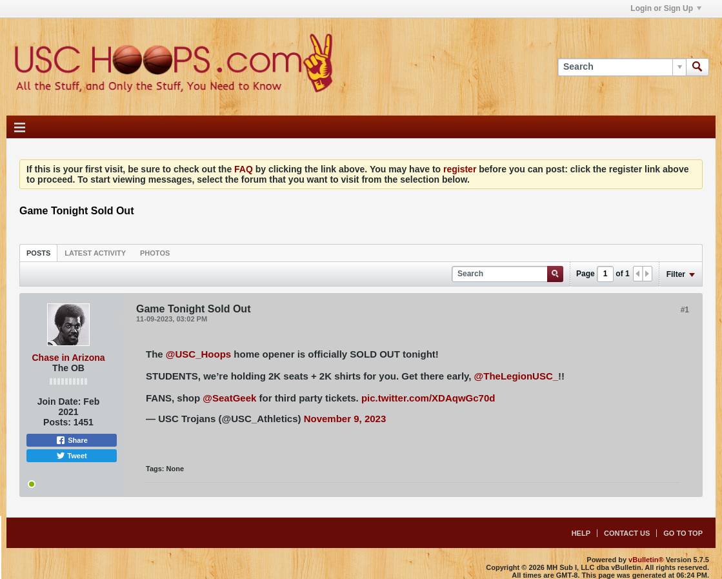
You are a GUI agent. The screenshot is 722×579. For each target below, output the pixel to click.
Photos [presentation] (155, 253)
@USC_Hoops (198, 354)
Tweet (71, 455)
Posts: (57, 422)
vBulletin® (646, 560)
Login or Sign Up (665, 8)
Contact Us (627, 533)
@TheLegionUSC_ (516, 376)
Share (71, 440)
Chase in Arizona (68, 357)
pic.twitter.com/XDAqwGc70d (428, 397)
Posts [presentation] (38, 253)
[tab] (38, 252)
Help (581, 533)
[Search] (621, 67)
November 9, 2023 (345, 418)
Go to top (683, 533)
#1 (685, 309)
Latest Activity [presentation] (95, 253)
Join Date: (59, 401)
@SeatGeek (229, 397)
